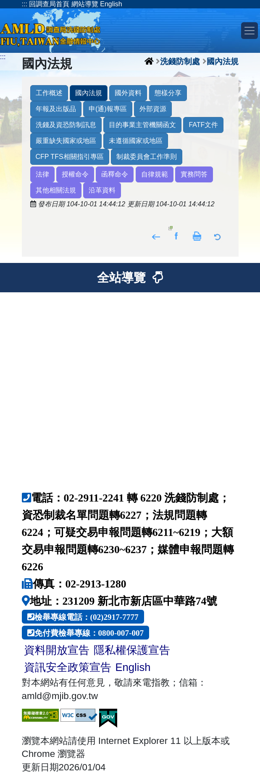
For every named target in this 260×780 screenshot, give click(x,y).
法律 (42, 174)
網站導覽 (84, 4)
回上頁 (156, 235)
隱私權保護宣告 (132, 650)
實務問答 (194, 174)
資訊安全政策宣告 (67, 667)
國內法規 (223, 61)
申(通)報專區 (108, 108)
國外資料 (128, 92)
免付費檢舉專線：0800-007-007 (89, 633)
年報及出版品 (56, 108)
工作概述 (49, 92)
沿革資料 (102, 190)
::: (24, 4)
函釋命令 (114, 174)
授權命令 (75, 174)
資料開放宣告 (56, 650)
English (111, 4)
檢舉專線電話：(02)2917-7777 (86, 617)
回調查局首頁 (49, 4)
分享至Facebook (176, 235)
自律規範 (154, 174)
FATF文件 (203, 124)
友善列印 (197, 235)
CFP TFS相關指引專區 (70, 156)
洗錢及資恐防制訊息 (66, 124)
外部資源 (152, 108)
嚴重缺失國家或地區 (66, 140)
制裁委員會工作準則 (146, 156)
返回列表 (217, 235)
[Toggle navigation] (249, 30)
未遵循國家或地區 (136, 140)
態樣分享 (168, 92)
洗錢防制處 (180, 61)
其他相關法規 (56, 190)
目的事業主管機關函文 (142, 124)
